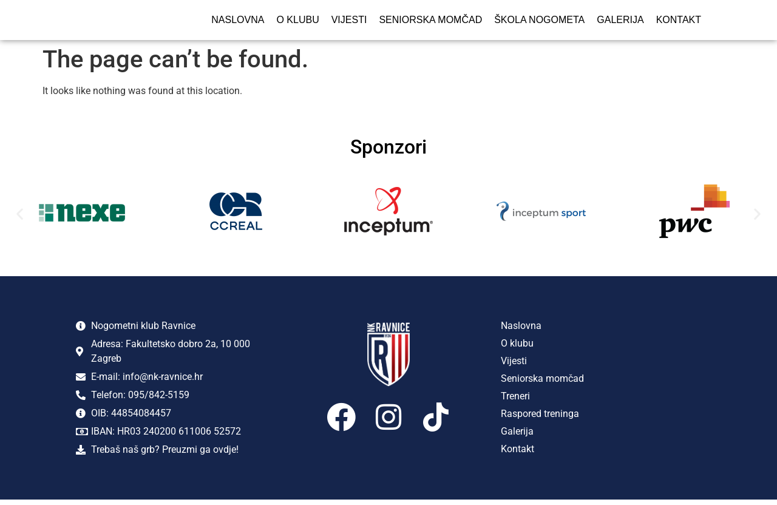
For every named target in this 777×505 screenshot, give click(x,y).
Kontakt (678, 22)
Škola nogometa (539, 22)
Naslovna (237, 22)
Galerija (620, 22)
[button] (19, 218)
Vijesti (349, 22)
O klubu (297, 22)
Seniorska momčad (430, 22)
